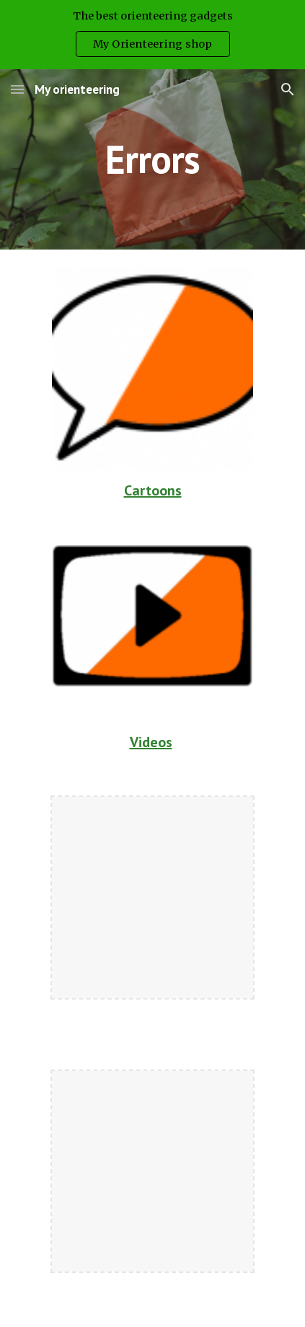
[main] (152, 159)
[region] (152, 34)
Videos (151, 742)
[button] (17, 89)
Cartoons (153, 490)
